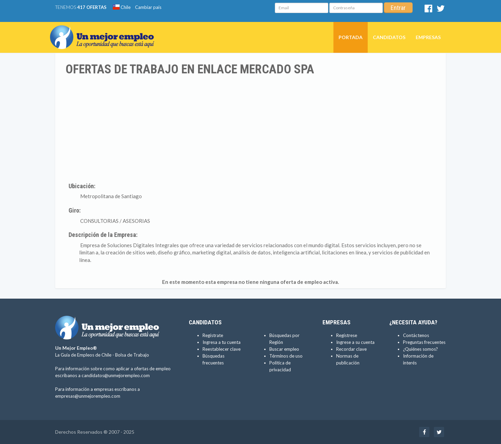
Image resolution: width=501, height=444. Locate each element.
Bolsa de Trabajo (132, 355)
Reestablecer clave (222, 349)
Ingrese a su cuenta (355, 342)
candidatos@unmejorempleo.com (116, 375)
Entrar (398, 7)
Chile (122, 7)
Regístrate (213, 335)
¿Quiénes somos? (420, 349)
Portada (351, 37)
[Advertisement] (250, 128)
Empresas (428, 37)
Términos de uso (286, 356)
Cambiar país (148, 7)
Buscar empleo (284, 349)
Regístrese (346, 335)
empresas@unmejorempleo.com (87, 396)
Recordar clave (351, 349)
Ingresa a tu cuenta (222, 342)
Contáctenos (416, 335)
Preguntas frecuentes (424, 342)
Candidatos (389, 37)
